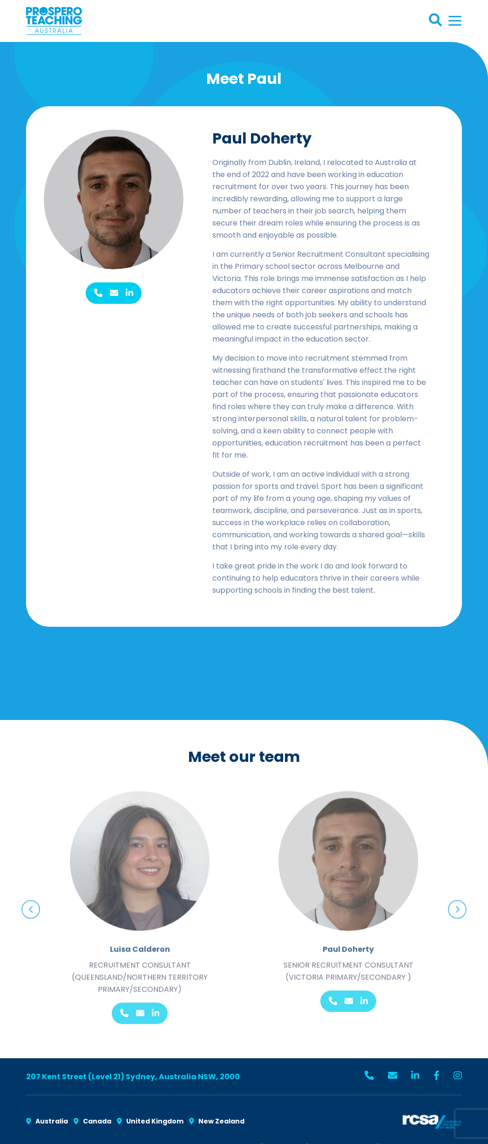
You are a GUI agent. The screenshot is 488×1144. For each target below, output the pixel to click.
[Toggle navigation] (455, 20)
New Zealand (216, 1121)
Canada (92, 1121)
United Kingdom (150, 1121)
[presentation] (30, 904)
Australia (47, 1121)
